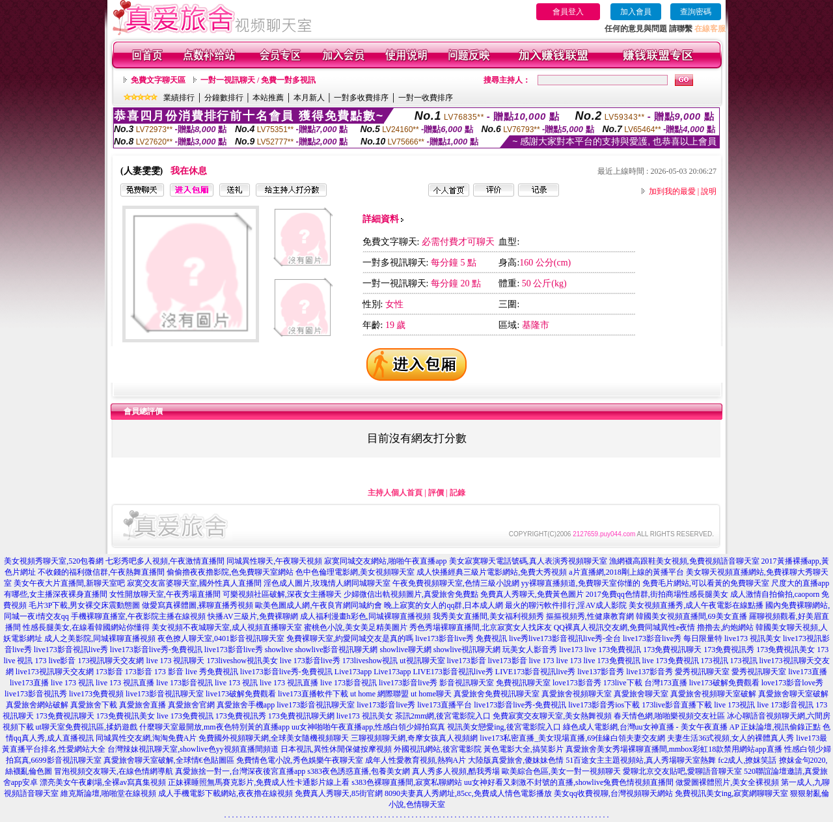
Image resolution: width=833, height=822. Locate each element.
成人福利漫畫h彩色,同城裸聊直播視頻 (365, 616)
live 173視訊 (734, 704)
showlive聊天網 (405, 649)
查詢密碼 (695, 11)
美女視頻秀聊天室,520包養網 (53, 561)
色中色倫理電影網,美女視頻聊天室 (355, 572)
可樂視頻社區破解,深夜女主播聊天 (282, 594)
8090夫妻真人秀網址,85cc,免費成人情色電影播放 (468, 793)
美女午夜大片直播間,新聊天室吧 (69, 583)
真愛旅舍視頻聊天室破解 (713, 693)
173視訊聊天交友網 (110, 660)
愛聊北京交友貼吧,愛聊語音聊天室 (682, 771)
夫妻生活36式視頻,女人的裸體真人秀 (730, 738)
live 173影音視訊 (184, 682)
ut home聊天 (431, 693)
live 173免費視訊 (612, 649)
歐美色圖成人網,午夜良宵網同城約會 (318, 605)
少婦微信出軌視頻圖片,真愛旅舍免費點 (411, 594)
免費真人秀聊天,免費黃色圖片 (532, 594)
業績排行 (179, 97)
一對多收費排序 (361, 97)
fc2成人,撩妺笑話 (747, 760)
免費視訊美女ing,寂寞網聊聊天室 (731, 793)
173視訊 (714, 660)
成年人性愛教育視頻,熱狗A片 (416, 760)
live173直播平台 (444, 704)
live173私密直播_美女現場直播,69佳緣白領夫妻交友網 (572, 738)
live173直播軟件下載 (313, 693)
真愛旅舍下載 (93, 704)
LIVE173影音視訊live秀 (453, 671)
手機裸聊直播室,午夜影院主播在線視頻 (138, 616)
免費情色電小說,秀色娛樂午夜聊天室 (299, 760)
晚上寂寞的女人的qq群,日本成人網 (443, 605)
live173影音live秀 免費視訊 (461, 638)
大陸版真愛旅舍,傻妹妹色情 (516, 760)
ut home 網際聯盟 (379, 693)
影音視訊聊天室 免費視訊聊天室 (495, 682)
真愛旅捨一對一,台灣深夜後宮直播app (240, 771)
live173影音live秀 (233, 649)
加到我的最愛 (672, 191)
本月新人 (309, 97)
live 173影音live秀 (310, 660)
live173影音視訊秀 (36, 693)
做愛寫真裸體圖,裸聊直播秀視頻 (197, 605)
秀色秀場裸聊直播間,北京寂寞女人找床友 (480, 627)
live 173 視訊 (72, 682)
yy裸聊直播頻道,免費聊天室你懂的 (580, 583)
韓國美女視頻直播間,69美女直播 (691, 616)
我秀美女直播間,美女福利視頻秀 (488, 616)
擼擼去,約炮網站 (725, 627)
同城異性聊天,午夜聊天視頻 (274, 561)
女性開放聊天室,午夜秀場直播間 (165, 594)
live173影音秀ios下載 (604, 704)
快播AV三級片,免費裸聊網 (253, 616)
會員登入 (568, 11)
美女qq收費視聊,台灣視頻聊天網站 (613, 793)
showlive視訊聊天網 (466, 649)
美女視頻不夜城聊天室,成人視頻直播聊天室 (227, 627)
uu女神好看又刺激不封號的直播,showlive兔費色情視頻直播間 (569, 782)
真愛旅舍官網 (191, 704)
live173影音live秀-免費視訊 (156, 649)
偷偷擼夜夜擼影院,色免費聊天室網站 (230, 572)
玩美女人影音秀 (529, 649)
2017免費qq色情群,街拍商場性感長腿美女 (657, 594)
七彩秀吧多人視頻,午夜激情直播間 (165, 561)
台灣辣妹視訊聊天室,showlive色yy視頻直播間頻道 (192, 749)
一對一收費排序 (425, 97)
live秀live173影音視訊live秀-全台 (565, 638)
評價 (436, 492)
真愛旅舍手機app (246, 704)
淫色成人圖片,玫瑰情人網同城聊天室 (327, 583)
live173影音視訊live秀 (71, 649)
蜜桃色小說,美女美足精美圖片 (355, 627)
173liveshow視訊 (370, 660)
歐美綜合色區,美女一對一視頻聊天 (561, 771)
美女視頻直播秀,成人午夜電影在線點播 (696, 605)
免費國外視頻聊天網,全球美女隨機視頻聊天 (273, 738)
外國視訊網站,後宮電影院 (438, 749)
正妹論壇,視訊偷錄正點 (781, 727)
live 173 (541, 660)
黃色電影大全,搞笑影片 (524, 749)
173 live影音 (54, 660)
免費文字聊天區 (158, 80)
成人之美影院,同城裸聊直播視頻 (100, 638)
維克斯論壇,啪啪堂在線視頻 (108, 793)
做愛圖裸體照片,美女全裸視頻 (727, 782)
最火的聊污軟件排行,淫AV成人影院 (566, 605)
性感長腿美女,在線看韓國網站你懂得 (86, 627)
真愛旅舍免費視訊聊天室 (496, 693)
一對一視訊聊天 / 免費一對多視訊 (258, 80)
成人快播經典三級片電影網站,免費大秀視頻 (491, 572)
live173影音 (466, 660)
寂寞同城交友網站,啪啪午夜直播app (385, 561)
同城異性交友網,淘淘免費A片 (146, 738)
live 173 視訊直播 (125, 682)
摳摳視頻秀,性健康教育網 (590, 616)
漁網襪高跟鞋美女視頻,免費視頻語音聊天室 (684, 561)
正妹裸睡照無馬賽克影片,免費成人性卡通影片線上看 (258, 782)
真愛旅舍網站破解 (37, 704)
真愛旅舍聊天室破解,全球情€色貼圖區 (168, 760)
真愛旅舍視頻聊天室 (576, 693)
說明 (709, 191)
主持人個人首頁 (395, 492)
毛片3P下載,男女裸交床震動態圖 (85, 605)
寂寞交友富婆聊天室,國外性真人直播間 (194, 583)
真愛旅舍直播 (142, 704)
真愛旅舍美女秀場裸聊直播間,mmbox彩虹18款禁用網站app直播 (674, 749)
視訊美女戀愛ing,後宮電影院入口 (503, 727)
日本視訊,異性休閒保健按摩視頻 (336, 749)
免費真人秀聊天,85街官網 (339, 793)
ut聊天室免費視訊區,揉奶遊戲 (86, 727)
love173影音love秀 (792, 682)
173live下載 (622, 682)
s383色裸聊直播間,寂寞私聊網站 (406, 782)
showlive (279, 649)
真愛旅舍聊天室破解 (793, 693)
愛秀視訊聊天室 (702, 671)
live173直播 (807, 671)
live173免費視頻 (96, 693)
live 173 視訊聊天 (175, 660)
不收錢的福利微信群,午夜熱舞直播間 (101, 572)
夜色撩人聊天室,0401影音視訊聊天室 (220, 638)
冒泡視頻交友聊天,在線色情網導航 (113, 771)
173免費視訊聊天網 (301, 715)
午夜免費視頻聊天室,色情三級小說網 (455, 583)
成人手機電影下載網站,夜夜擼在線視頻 (225, 793)
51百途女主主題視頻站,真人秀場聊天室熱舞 (641, 760)
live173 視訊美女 (752, 638)
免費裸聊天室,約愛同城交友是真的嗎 (349, 638)
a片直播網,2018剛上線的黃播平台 (626, 572)
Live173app (353, 671)
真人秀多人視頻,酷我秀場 (456, 771)
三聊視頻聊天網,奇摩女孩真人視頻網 (414, 738)
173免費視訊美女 (785, 649)
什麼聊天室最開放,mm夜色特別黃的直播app (214, 727)
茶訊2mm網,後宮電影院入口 (443, 715)
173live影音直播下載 (677, 704)
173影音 (109, 671)
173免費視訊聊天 (672, 649)
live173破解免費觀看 (724, 682)
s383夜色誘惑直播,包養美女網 (358, 771)
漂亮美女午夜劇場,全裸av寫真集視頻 (103, 782)
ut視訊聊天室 (422, 660)
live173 (570, 649)
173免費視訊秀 (728, 649)
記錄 (457, 492)
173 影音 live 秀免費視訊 (196, 671)
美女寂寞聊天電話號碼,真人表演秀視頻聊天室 (528, 561)
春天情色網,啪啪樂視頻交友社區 (669, 715)
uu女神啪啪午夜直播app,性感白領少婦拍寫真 (368, 727)
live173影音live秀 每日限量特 (672, 638)
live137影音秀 (600, 671)
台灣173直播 (665, 682)
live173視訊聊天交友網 (55, 671)
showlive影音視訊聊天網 (336, 649)
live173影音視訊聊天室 (165, 693)
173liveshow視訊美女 (241, 660)
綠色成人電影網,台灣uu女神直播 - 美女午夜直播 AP (651, 727)
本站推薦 (268, 97)
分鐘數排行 (223, 97)
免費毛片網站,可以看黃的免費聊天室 (705, 583)
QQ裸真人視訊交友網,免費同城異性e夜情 (625, 627)
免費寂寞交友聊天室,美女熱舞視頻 (552, 715)
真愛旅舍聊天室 (641, 693)
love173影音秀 (577, 682)
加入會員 (635, 11)
